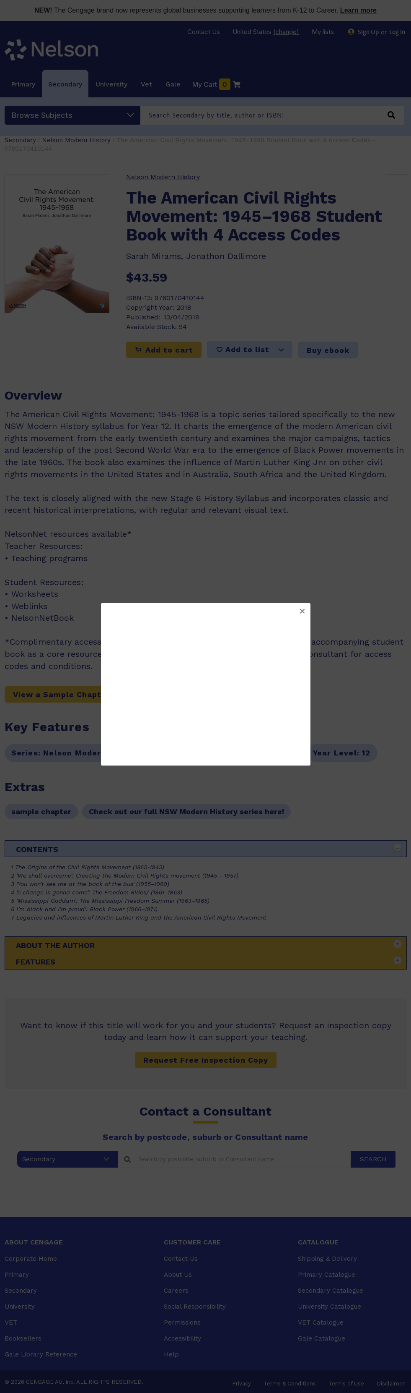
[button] (302, 611)
